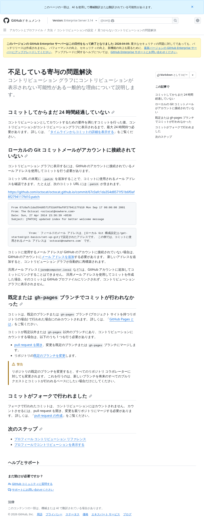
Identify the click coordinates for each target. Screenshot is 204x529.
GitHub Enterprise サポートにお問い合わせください (144, 52)
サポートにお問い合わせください (31, 489)
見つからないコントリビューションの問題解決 (127, 30)
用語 (39, 514)
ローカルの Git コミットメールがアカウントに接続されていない (72, 152)
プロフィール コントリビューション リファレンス (50, 439)
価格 (85, 514)
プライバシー (54, 514)
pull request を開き (28, 345)
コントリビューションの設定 (75, 30)
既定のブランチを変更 (49, 355)
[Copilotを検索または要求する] (138, 20)
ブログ (127, 514)
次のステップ (25, 428)
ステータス (72, 514)
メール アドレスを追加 (58, 257)
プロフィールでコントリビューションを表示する (49, 444)
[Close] (192, 6)
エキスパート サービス (105, 514)
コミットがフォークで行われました (50, 395)
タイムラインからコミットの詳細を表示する (82, 132)
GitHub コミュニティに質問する (30, 484)
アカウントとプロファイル (26, 30)
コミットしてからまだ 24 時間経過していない (61, 112)
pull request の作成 (48, 415)
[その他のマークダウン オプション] (192, 75)
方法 (50, 30)
